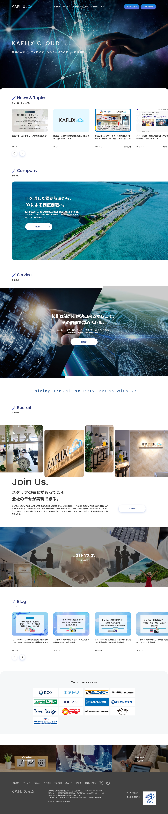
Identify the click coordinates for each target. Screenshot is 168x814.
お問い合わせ (90, 782)
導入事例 (47, 782)
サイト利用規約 (132, 792)
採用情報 (58, 782)
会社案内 (16, 782)
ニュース (68, 782)
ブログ (78, 782)
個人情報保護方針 (133, 797)
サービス (26, 782)
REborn (37, 782)
